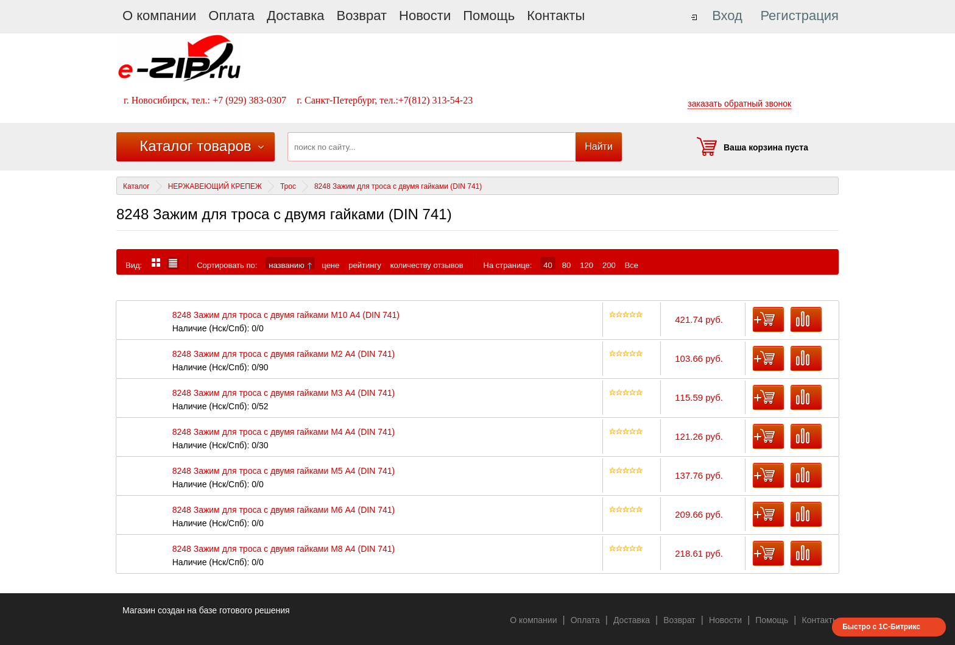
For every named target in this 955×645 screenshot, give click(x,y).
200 (609, 265)
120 (586, 265)
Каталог (136, 186)
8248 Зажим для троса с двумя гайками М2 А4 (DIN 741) (283, 354)
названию (290, 265)
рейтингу (364, 265)
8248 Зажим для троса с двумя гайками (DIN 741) (398, 186)
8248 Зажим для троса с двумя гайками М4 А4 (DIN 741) (283, 432)
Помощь (489, 15)
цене (330, 265)
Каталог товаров (195, 146)
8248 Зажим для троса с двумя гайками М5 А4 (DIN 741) (283, 471)
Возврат (362, 15)
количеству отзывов (426, 265)
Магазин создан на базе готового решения (206, 610)
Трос (288, 186)
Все (631, 265)
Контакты (556, 15)
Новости (425, 15)
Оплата (231, 15)
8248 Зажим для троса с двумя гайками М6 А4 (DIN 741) (283, 510)
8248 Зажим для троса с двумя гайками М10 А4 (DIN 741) (286, 315)
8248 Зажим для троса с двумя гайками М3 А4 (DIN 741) (283, 393)
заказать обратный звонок (739, 103)
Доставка (295, 15)
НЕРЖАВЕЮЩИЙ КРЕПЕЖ (215, 186)
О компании (159, 15)
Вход (727, 15)
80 (566, 265)
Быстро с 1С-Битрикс (881, 626)
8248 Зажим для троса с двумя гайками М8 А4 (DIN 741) (283, 549)
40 (547, 265)
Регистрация (799, 15)
